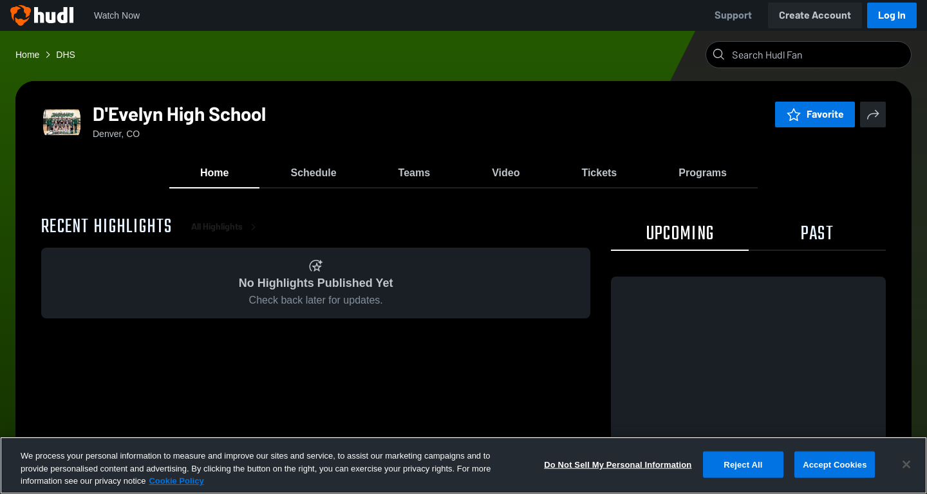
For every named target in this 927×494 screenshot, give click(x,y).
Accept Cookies (834, 464)
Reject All (743, 464)
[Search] (819, 54)
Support (733, 15)
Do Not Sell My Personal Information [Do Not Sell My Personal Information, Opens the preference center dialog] (617, 464)
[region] (463, 465)
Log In (892, 15)
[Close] (906, 464)
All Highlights (226, 231)
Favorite (815, 114)
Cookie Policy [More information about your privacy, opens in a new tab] (176, 481)
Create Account (815, 15)
